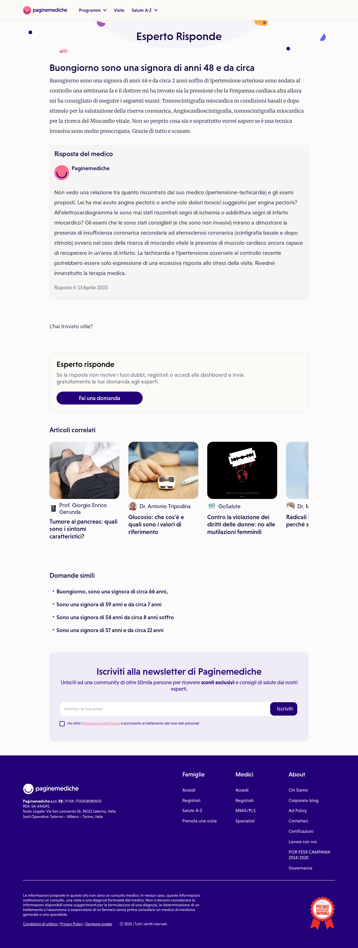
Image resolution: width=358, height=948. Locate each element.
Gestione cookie (98, 924)
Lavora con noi (303, 841)
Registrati (191, 800)
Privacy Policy (71, 924)
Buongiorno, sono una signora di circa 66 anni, (112, 591)
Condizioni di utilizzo (40, 924)
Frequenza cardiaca (252, 90)
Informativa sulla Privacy (101, 723)
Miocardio (102, 121)
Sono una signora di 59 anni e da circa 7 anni (109, 604)
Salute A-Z (144, 10)
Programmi (93, 10)
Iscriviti (285, 709)
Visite (119, 10)
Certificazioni (301, 831)
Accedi (189, 790)
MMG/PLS (245, 810)
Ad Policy (298, 810)
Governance (300, 868)
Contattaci (298, 820)
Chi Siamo (298, 790)
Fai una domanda (99, 398)
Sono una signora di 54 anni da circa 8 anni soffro (115, 617)
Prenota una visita (199, 820)
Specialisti (245, 820)
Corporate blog (304, 800)
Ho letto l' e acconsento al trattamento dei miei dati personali (133, 723)
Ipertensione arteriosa (237, 80)
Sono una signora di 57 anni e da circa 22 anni (110, 630)
